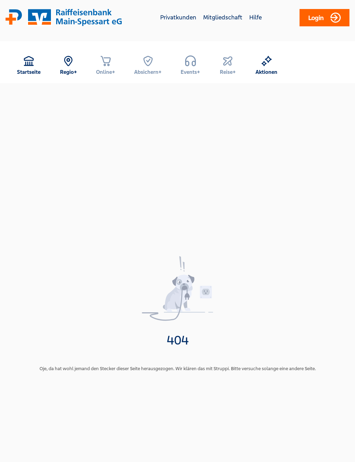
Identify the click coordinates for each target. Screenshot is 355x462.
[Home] (67, 17)
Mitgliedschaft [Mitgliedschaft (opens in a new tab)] (222, 17)
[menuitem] (28, 64)
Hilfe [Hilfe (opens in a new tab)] (255, 17)
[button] (28, 64)
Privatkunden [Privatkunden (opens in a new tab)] (178, 17)
